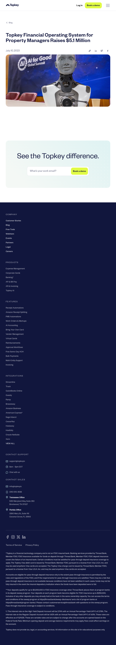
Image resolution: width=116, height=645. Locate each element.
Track (8, 387)
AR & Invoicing (12, 286)
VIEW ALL (10, 444)
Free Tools (10, 230)
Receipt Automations (15, 308)
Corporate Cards (13, 273)
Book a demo (93, 6)
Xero (8, 439)
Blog (8, 225)
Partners (9, 243)
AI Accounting (12, 326)
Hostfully (9, 431)
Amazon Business (13, 409)
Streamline (10, 382)
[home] (12, 5)
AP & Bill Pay (11, 282)
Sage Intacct (11, 417)
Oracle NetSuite (12, 435)
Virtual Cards (11, 339)
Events (9, 238)
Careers (9, 252)
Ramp (8, 400)
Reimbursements (13, 343)
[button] (107, 5)
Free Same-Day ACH (15, 352)
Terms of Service (14, 545)
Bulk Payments (12, 356)
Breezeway (10, 404)
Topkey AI (10, 291)
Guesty (9, 396)
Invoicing (9, 365)
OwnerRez (10, 422)
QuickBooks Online (14, 391)
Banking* (9, 278)
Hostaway (10, 426)
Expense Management (15, 269)
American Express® (14, 413)
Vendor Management (15, 334)
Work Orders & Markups (16, 321)
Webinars (10, 234)
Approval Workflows (14, 348)
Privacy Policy (32, 545)
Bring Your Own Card (15, 330)
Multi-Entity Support (14, 361)
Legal (8, 247)
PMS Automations (13, 317)
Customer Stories (13, 221)
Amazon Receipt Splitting (16, 312)
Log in (79, 6)
